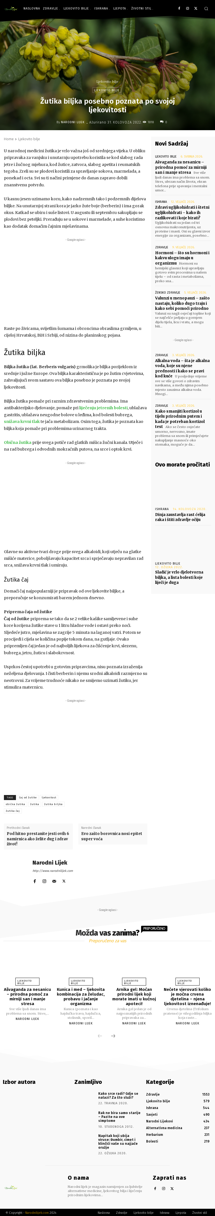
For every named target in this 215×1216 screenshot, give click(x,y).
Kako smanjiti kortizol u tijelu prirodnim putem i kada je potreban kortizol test (179, 417)
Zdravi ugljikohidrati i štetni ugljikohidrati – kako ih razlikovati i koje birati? (182, 212)
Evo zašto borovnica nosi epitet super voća (111, 836)
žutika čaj (13, 811)
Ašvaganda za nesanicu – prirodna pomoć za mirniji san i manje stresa (180, 167)
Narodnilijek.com (37, 1211)
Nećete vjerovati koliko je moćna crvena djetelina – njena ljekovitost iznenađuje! (187, 996)
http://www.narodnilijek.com (52, 871)
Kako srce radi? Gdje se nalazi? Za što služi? (117, 1095)
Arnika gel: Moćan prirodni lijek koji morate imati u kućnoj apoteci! (134, 996)
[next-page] (113, 1036)
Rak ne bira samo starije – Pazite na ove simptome (118, 1116)
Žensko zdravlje (167, 291)
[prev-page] (100, 1036)
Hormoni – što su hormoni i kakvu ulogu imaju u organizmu (182, 257)
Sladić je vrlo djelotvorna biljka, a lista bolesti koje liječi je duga (179, 574)
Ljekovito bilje (107, 82)
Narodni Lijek (73, 122)
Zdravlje (161, 246)
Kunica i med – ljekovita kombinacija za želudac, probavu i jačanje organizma (81, 996)
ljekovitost (49, 797)
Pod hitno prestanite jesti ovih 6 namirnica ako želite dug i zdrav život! (38, 838)
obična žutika (15, 804)
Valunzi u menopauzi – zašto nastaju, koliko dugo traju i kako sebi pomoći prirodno (182, 302)
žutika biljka (53, 804)
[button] (206, 8)
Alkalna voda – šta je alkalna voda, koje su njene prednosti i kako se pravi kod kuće (182, 367)
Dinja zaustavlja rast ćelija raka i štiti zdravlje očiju (180, 515)
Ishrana (161, 201)
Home (9, 139)
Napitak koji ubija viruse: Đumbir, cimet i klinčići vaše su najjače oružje (118, 1138)
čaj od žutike (28, 797)
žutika (34, 804)
